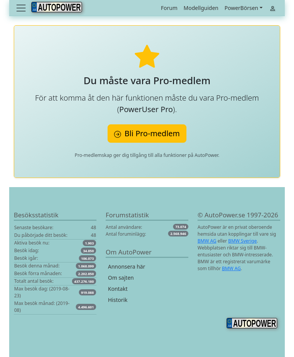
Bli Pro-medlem (147, 133)
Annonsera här (126, 266)
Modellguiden (201, 7)
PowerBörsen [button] (241, 7)
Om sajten (121, 277)
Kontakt (117, 288)
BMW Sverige (242, 241)
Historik (117, 299)
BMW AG (207, 241)
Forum (169, 7)
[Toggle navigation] (21, 8)
